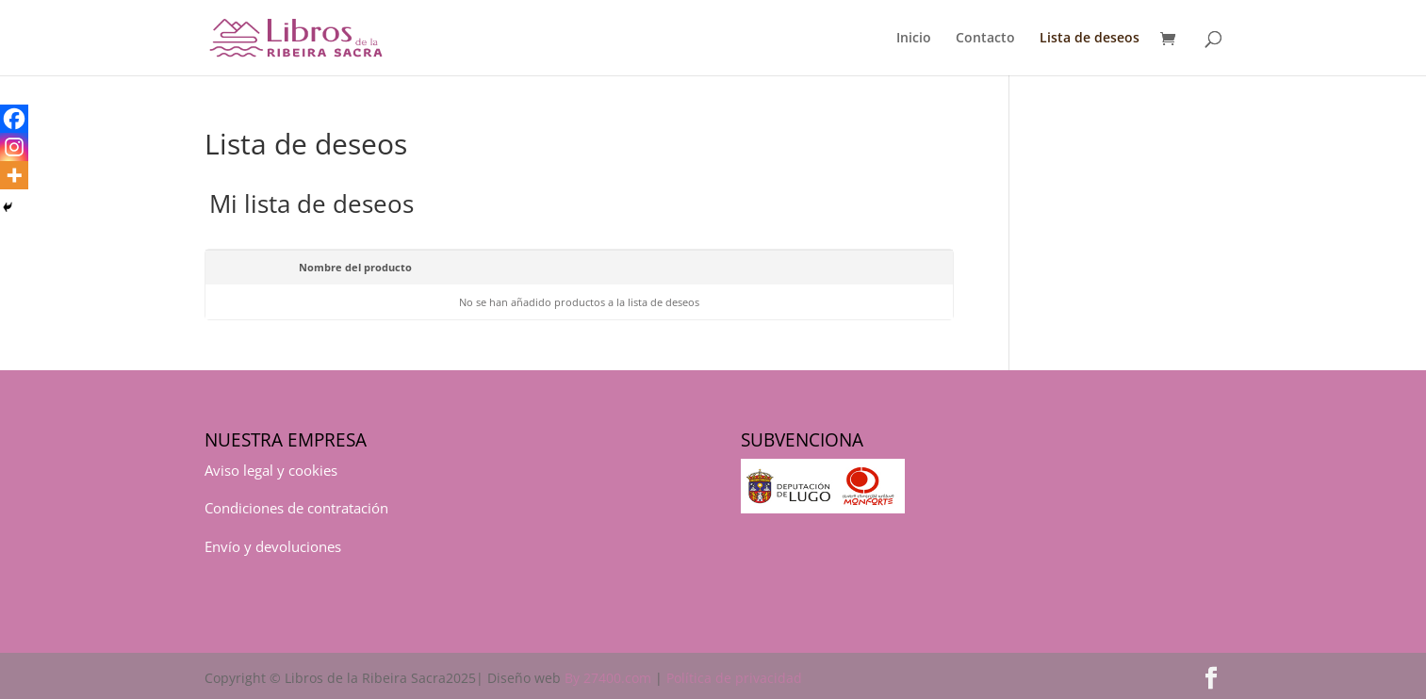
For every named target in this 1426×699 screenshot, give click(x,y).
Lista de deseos (1089, 38)
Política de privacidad (734, 678)
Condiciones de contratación (296, 507)
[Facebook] (14, 119)
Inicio (913, 38)
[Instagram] (14, 147)
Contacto (985, 38)
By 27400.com (608, 678)
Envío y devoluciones (273, 546)
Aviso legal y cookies (271, 470)
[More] (14, 175)
